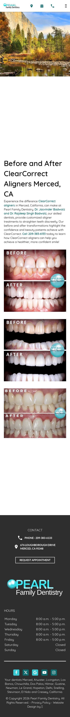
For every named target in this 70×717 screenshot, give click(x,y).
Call (24, 234)
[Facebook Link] (16, 672)
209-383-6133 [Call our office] (37, 234)
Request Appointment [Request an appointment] (35, 560)
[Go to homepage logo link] (35, 587)
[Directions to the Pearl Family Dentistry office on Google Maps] (31, 6)
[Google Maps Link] (35, 490)
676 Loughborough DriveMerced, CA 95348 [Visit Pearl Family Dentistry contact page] (35, 547)
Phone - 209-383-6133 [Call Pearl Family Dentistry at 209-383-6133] (35, 538)
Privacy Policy (41, 702)
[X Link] (26, 672)
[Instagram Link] (54, 672)
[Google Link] (35, 672)
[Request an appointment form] (41, 6)
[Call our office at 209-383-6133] (52, 6)
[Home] (11, 6)
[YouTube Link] (44, 672)
